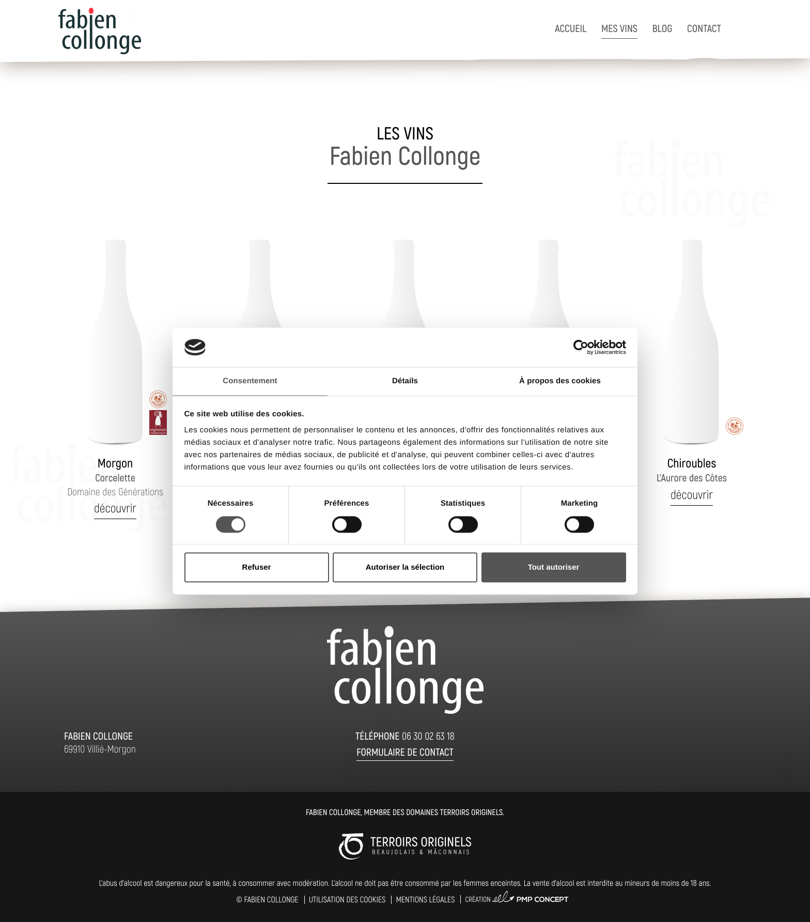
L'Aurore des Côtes (691, 470)
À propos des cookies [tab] (560, 381)
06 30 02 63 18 (428, 735)
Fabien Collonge (271, 899)
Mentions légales (425, 899)
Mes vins (619, 28)
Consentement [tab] (250, 381)
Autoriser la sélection (405, 567)
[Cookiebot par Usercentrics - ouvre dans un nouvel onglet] (581, 347)
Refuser (256, 567)
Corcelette (115, 476)
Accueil (570, 28)
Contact (704, 28)
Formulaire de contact (405, 751)
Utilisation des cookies (347, 899)
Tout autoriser (554, 567)
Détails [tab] (405, 381)
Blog (662, 28)
